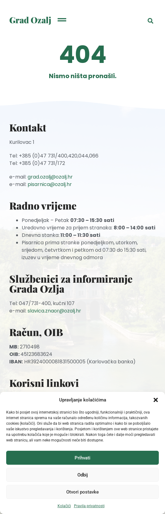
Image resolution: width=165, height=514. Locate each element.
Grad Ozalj (30, 19)
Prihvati (82, 458)
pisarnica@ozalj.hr (50, 184)
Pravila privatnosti (89, 506)
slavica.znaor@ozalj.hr (54, 310)
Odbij (82, 475)
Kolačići (64, 506)
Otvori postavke (82, 492)
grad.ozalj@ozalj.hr (50, 176)
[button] (156, 400)
